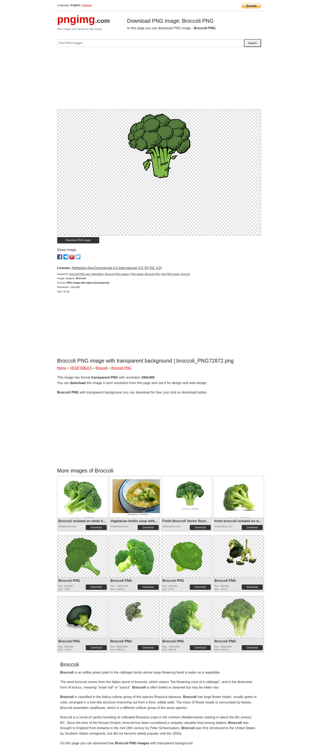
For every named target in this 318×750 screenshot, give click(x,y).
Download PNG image (78, 240)
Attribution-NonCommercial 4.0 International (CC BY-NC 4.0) (116, 268)
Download (96, 527)
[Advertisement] (159, 79)
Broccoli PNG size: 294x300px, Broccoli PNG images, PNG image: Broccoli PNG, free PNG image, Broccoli (130, 274)
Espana (86, 5)
